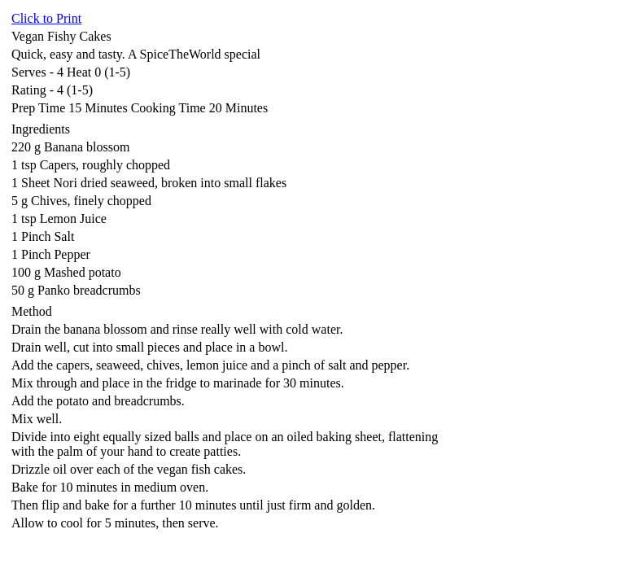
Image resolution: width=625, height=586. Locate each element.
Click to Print (46, 18)
